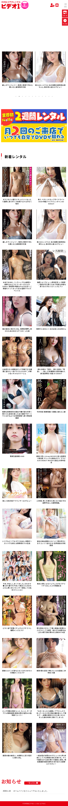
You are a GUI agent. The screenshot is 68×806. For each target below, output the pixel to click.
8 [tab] (39, 96)
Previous (2, 126)
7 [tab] (36, 96)
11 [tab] (49, 96)
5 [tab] (29, 96)
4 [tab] (26, 96)
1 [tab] (16, 96)
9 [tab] (42, 96)
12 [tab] (52, 96)
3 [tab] (22, 96)
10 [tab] (46, 96)
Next (66, 126)
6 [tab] (32, 96)
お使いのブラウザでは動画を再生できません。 (34, 27)
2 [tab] (19, 96)
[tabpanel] (17, 70)
